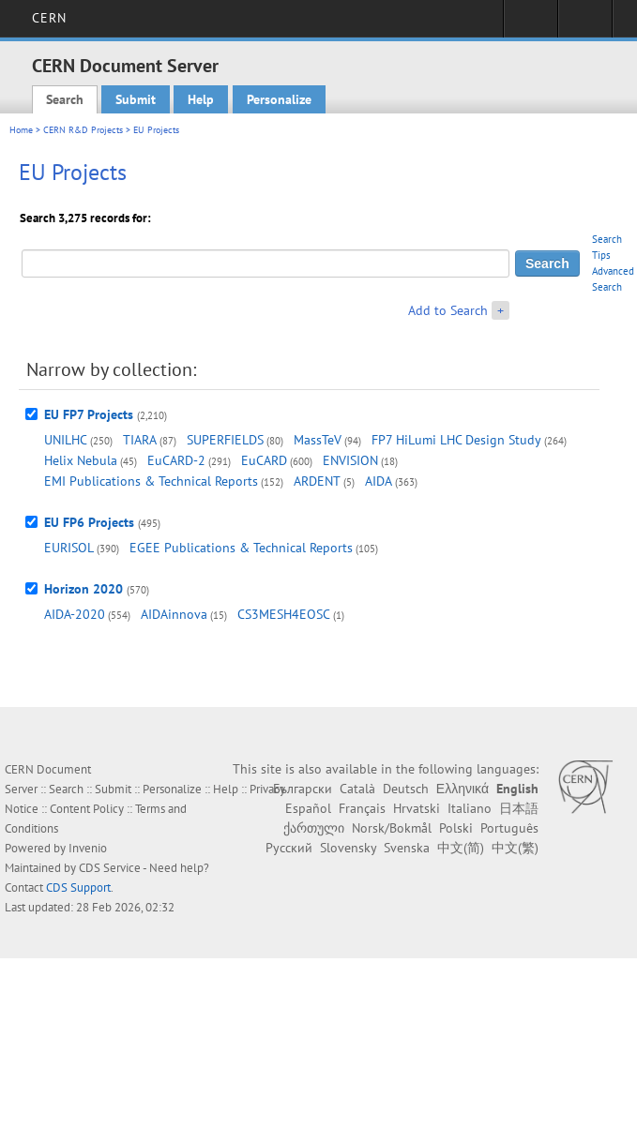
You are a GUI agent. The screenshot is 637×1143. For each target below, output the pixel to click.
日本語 (518, 808)
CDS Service (110, 868)
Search (64, 99)
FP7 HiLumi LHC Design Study (456, 439)
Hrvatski (416, 808)
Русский (288, 847)
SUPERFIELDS (225, 439)
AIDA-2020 (74, 614)
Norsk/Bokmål (392, 828)
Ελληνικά (462, 788)
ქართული (313, 828)
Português (509, 828)
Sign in (530, 24)
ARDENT (317, 481)
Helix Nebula (80, 460)
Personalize (279, 99)
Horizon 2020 (83, 588)
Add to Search (448, 310)
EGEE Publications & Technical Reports (241, 547)
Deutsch (406, 788)
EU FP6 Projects (89, 522)
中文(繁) (515, 847)
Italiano (469, 808)
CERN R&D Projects (83, 130)
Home (21, 130)
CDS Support (78, 887)
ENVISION (350, 460)
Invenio (87, 848)
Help (201, 99)
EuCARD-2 (176, 460)
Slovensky (348, 847)
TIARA (140, 439)
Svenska (407, 847)
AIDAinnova (174, 614)
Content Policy (87, 809)
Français (362, 808)
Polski (456, 828)
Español (308, 808)
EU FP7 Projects (88, 414)
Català (357, 788)
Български (302, 788)
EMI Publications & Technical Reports (151, 481)
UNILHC (65, 439)
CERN (49, 17)
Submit (135, 99)
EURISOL (69, 547)
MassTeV (317, 439)
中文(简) (460, 847)
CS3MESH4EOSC (283, 614)
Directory (585, 24)
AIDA (378, 481)
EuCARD (264, 460)
